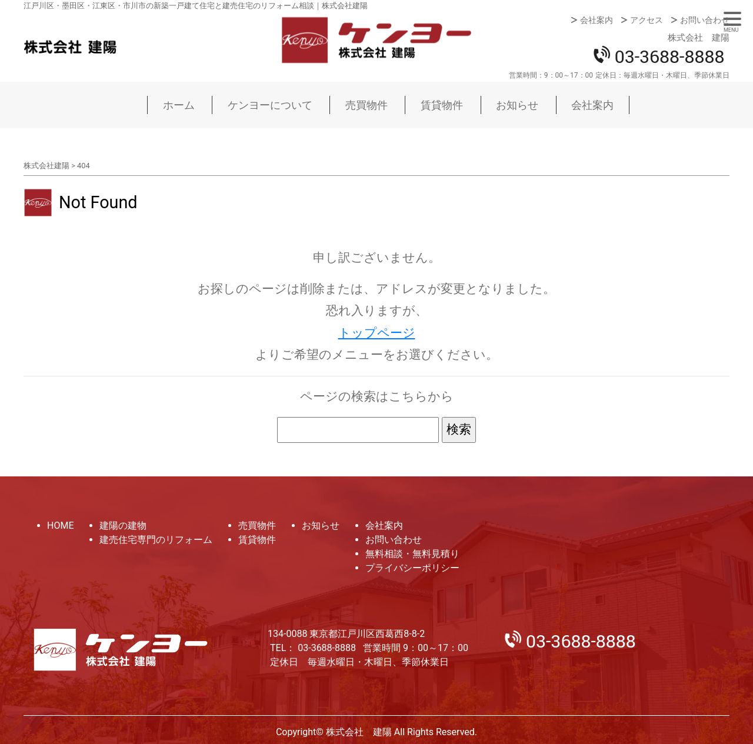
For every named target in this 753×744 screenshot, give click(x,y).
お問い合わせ (704, 20)
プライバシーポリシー (412, 567)
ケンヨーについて (270, 105)
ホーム (179, 105)
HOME (60, 525)
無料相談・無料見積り (412, 553)
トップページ (376, 333)
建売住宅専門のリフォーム (155, 539)
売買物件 (366, 105)
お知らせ (517, 105)
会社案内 (596, 20)
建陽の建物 (122, 525)
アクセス (646, 20)
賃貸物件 (442, 105)
